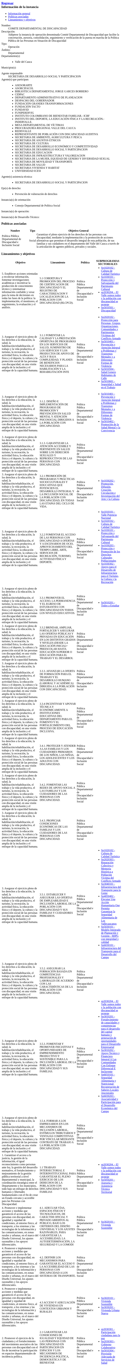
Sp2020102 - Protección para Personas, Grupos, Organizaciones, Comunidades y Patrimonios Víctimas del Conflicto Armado (111, 328)
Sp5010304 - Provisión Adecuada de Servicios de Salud (108, 1356)
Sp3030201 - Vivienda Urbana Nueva (110, 1310)
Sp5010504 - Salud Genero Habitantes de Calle (108, 374)
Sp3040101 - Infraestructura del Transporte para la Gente (111, 888)
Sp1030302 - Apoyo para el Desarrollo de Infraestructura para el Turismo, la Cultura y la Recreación (110, 573)
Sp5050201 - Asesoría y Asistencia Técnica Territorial (108, 1185)
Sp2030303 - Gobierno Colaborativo (108, 1344)
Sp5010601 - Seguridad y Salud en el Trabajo (111, 384)
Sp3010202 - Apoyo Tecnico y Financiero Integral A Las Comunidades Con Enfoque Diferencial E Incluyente (110, 1061)
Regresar (7, 3)
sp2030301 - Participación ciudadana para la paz (110, 1334)
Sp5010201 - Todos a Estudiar (110, 604)
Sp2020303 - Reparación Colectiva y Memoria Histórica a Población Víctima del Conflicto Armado (111, 870)
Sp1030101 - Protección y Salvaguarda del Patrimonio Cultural (110, 283)
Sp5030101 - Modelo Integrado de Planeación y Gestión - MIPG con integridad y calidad (111, 934)
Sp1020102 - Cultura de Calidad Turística (110, 270)
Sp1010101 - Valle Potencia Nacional (109, 514)
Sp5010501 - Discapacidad (108, 309)
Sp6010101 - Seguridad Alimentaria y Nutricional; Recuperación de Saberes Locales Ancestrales (110, 1083)
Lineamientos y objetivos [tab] (22, 19)
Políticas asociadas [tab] (18, 16)
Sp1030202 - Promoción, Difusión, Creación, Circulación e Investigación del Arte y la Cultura (110, 489)
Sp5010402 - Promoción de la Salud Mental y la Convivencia (110, 426)
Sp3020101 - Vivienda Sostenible (108, 1224)
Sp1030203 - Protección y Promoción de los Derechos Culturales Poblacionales (110, 553)
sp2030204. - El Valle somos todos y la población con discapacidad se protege (111, 298)
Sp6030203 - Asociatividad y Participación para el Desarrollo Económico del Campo (111, 1104)
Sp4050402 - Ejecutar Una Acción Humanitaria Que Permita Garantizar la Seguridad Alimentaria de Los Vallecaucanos (110, 910)
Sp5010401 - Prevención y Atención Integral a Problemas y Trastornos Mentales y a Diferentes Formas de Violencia (110, 353)
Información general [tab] (19, 13)
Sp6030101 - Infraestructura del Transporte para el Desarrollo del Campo (111, 951)
